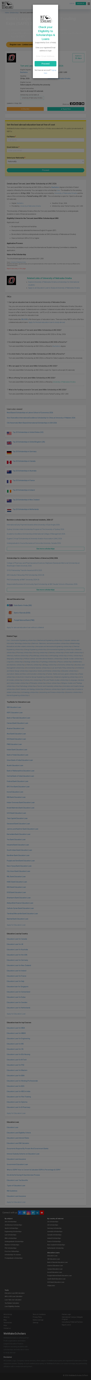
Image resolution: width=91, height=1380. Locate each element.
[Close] (55, 6)
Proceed (45, 63)
